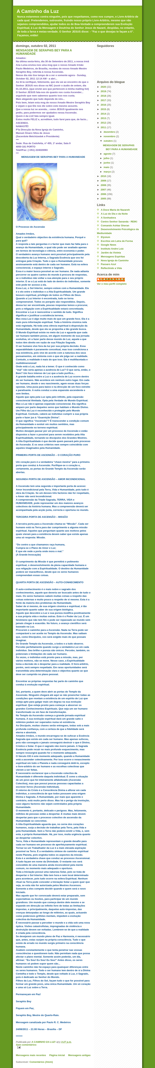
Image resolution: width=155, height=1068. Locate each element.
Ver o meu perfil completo (112, 283)
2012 (104, 122)
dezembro (110, 131)
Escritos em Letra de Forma (117, 241)
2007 (104, 189)
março (108, 171)
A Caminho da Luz (38, 11)
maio (107, 167)
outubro (109, 140)
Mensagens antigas (79, 1055)
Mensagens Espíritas (113, 256)
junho (107, 162)
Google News (108, 244)
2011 (104, 127)
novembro (110, 136)
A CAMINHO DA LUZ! (113, 279)
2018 (104, 95)
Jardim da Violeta (111, 252)
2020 (104, 86)
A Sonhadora (108, 217)
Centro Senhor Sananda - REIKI (119, 221)
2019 (104, 91)
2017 (104, 100)
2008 (104, 185)
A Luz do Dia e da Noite (114, 213)
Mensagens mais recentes (31, 1055)
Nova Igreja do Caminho (115, 260)
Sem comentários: (26, 1044)
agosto (108, 153)
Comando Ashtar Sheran (115, 225)
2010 (104, 176)
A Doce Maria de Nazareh (115, 209)
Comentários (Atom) (41, 1062)
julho (107, 158)
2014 (104, 113)
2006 (104, 194)
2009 (104, 180)
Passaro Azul (108, 264)
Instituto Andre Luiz (112, 248)
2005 (104, 198)
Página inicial (57, 1055)
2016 (104, 104)
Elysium (105, 237)
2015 (104, 109)
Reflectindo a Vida (111, 268)
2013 (104, 118)
